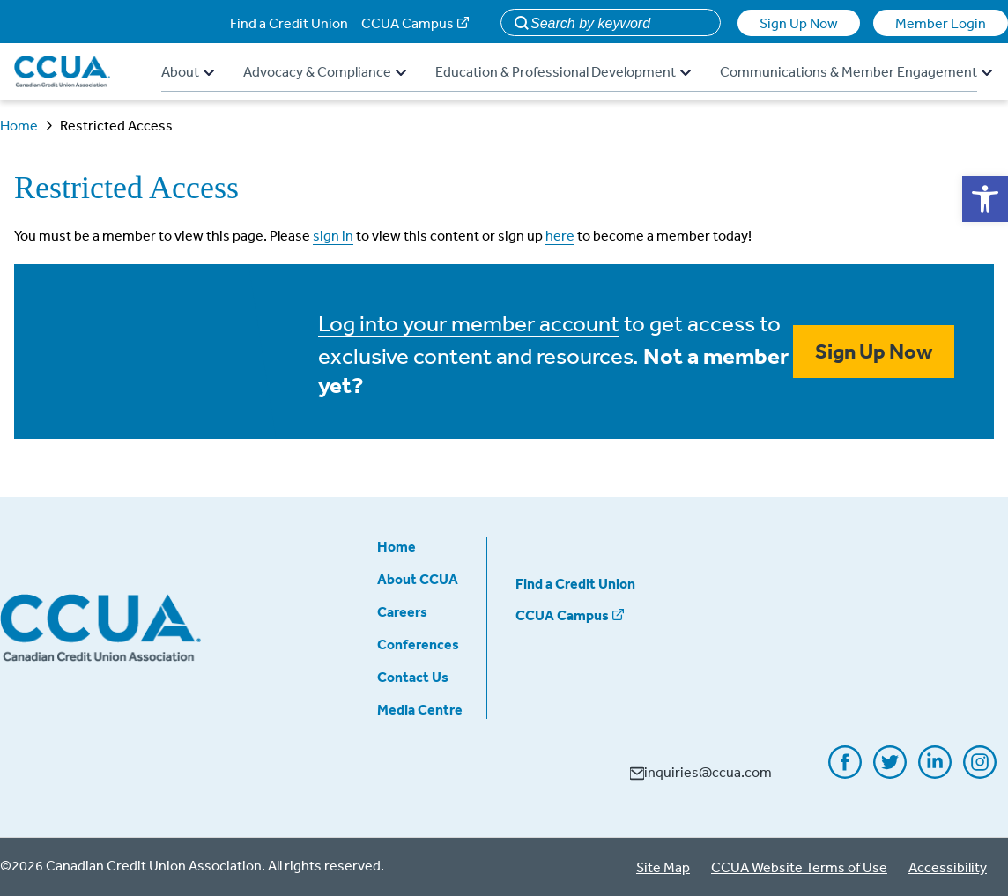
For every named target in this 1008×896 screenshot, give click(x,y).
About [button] (187, 71)
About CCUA (417, 579)
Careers (402, 611)
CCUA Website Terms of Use (799, 867)
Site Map (663, 867)
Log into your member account (468, 322)
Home (19, 125)
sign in (333, 235)
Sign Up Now (799, 23)
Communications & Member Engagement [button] (856, 71)
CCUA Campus (407, 23)
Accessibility (947, 867)
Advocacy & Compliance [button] (324, 71)
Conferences (418, 644)
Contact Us (412, 676)
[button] (985, 199)
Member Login (940, 23)
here (559, 235)
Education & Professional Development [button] (563, 71)
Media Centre (420, 709)
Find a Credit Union (289, 23)
